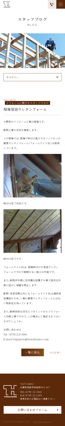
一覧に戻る (32, 352)
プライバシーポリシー (42, 422)
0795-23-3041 (34, 391)
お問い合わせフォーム (32, 410)
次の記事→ (56, 352)
